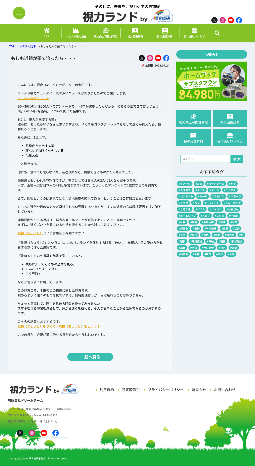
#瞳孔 (222, 241)
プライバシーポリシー (166, 389)
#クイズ (200, 190)
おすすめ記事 (27, 46)
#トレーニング (232, 203)
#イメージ (185, 183)
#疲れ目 (229, 235)
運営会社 (199, 389)
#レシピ (219, 216)
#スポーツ (235, 196)
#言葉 (233, 248)
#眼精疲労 (196, 241)
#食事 (231, 254)
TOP (12, 46)
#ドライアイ (211, 203)
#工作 (236, 228)
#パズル (200, 209)
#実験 (224, 228)
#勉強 (222, 222)
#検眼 (217, 235)
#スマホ (183, 203)
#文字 (182, 235)
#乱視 (182, 222)
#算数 (182, 248)
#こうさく (230, 190)
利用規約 (107, 389)
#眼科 (182, 241)
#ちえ (196, 203)
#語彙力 (183, 254)
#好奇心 (183, 228)
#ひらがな (232, 209)
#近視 (196, 254)
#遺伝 (219, 254)
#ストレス (218, 196)
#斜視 (193, 235)
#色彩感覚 (208, 248)
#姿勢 (196, 228)
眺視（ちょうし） (30, 233)
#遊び (207, 254)
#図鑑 (233, 222)
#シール (202, 196)
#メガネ (205, 216)
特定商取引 (131, 389)
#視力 (222, 248)
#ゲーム (214, 190)
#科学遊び (236, 241)
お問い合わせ (224, 389)
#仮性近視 (208, 222)
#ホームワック (187, 216)
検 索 (237, 158)
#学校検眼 (210, 228)
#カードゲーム (215, 183)
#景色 (205, 235)
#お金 (198, 183)
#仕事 (193, 222)
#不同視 (233, 216)
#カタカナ (185, 190)
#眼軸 (210, 241)
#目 (241, 235)
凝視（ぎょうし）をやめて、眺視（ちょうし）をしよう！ (59, 326)
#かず (232, 183)
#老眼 (193, 248)
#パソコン (216, 209)
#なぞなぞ (185, 209)
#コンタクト (186, 196)
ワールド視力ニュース (33, 97)
